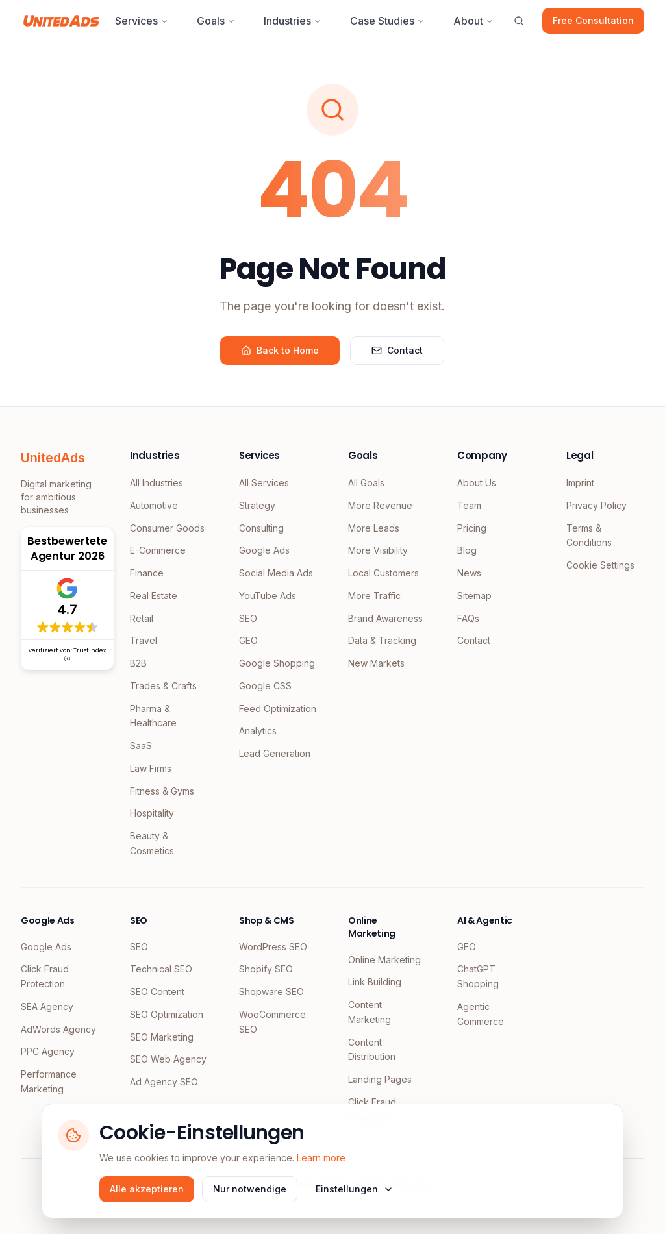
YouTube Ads (267, 595)
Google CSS (265, 685)
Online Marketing (384, 959)
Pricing (471, 528)
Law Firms (150, 768)
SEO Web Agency (168, 1059)
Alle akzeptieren (147, 1188)
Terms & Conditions (589, 536)
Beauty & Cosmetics (152, 843)
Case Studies (387, 20)
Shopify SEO (266, 968)
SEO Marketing (162, 1037)
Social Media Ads (276, 572)
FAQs (468, 618)
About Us (476, 482)
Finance (147, 572)
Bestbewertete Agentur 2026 (67, 548)
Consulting (261, 528)
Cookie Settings (600, 565)
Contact (397, 350)
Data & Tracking (382, 640)
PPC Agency (48, 1051)
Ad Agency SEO (164, 1081)
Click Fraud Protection (45, 976)
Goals (216, 20)
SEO (248, 618)
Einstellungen (355, 1188)
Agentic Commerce (480, 1014)
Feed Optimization (277, 708)
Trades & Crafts (163, 685)
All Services (264, 482)
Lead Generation (274, 753)
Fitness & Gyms (162, 790)
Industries (292, 20)
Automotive (154, 505)
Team (469, 505)
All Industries (156, 482)
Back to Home (280, 350)
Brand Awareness (385, 618)
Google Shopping (277, 663)
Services (141, 20)
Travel (143, 640)
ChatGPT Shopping (478, 976)
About (473, 20)
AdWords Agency (58, 1029)
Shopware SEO (271, 991)
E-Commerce (158, 550)
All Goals (366, 482)
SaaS (141, 745)
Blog (467, 550)
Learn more (321, 1157)
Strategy (257, 505)
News (469, 572)
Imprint (580, 482)
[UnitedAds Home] (61, 20)
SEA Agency (47, 1006)
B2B (138, 663)
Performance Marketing (49, 1081)
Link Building (374, 981)
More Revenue (380, 505)
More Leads (373, 528)
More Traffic (374, 595)
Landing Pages (380, 1079)
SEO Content (157, 991)
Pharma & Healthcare (153, 716)
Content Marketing (369, 1012)
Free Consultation (593, 20)
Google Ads (264, 550)
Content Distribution (371, 1050)
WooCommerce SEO (272, 1022)
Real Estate (153, 595)
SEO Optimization (166, 1014)
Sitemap (474, 595)
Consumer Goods (167, 528)
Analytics (258, 730)
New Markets (376, 663)
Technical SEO (161, 968)
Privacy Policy (596, 505)
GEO (248, 640)
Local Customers (383, 572)
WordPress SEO (273, 946)
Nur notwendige (249, 1188)
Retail (141, 618)
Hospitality (152, 813)
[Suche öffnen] (519, 21)
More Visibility (378, 550)
